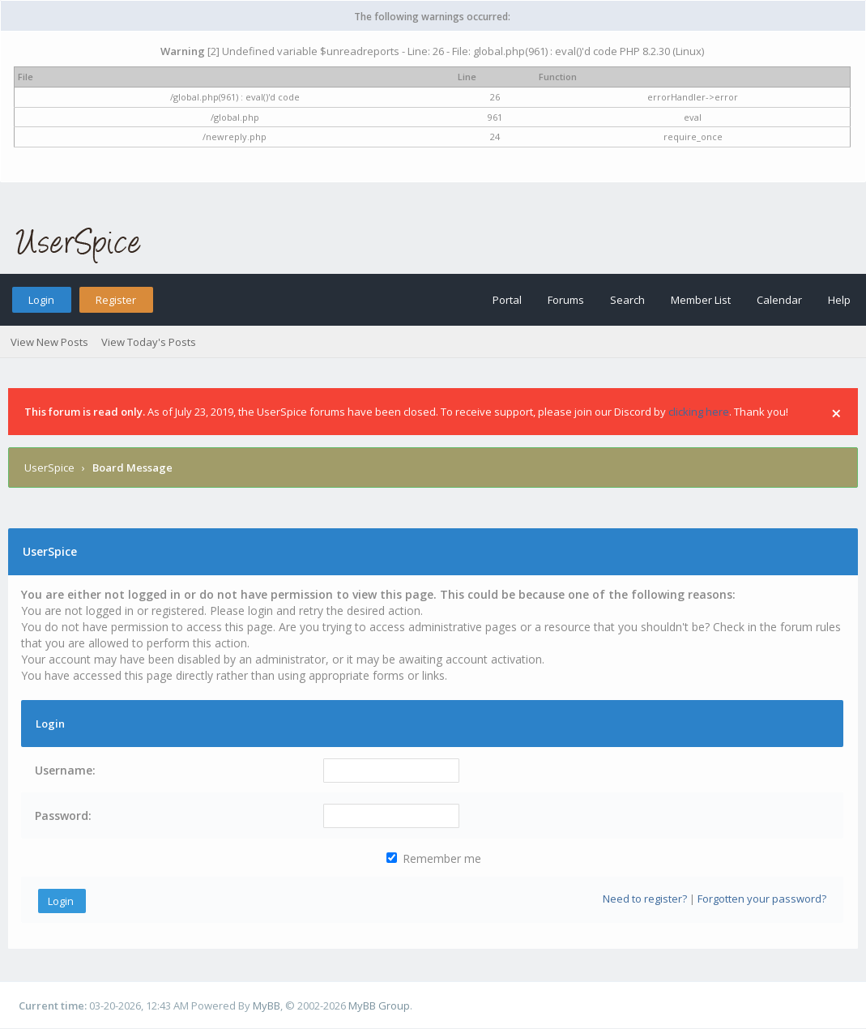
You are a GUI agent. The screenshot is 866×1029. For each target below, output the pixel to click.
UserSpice (49, 467)
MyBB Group (379, 1005)
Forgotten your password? (761, 898)
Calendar (779, 299)
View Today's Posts (148, 342)
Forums (566, 299)
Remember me (433, 858)
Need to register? (645, 898)
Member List (701, 299)
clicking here (698, 411)
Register (116, 299)
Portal (507, 299)
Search (627, 299)
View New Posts (49, 342)
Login (41, 299)
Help (839, 299)
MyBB (266, 1005)
